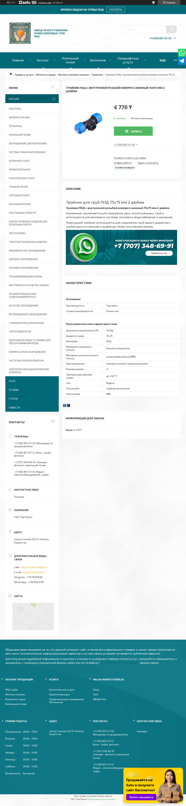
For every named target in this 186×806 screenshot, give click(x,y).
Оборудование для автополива (28, 143)
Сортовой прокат (19, 195)
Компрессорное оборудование (27, 351)
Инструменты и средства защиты (29, 285)
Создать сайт (45, 2)
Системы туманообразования (27, 152)
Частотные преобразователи (26, 360)
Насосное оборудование (23, 305)
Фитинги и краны (46, 74)
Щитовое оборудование (23, 259)
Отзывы (14, 389)
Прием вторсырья (19, 169)
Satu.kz (108, 796)
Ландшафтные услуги (128, 60)
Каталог (43, 60)
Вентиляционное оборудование (28, 314)
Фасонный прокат (20, 204)
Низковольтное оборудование (27, 250)
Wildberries (99, 699)
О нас (12, 380)
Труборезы (15, 126)
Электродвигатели (20, 331)
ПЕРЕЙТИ (115, 9)
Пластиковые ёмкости (22, 212)
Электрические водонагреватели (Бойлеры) (29, 371)
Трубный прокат (18, 186)
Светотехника (17, 233)
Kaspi (96, 689)
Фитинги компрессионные (73, 74)
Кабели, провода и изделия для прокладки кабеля (28, 223)
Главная (18, 60)
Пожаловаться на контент (102, 799)
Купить (136, 131)
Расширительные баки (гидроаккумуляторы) (22, 295)
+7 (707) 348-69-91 (112, 662)
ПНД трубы (15, 108)
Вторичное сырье (19, 160)
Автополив (98, 60)
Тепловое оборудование (23, 267)
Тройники (97, 74)
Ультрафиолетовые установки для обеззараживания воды (30, 342)
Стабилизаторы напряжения (26, 323)
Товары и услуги (24, 74)
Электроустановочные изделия (28, 242)
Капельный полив (70, 60)
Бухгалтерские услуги (22, 178)
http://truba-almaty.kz (34, 567)
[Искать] (171, 29)
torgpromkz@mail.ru (34, 572)
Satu (95, 694)
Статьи (13, 398)
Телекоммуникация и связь (25, 276)
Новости (14, 407)
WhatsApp (132, 662)
